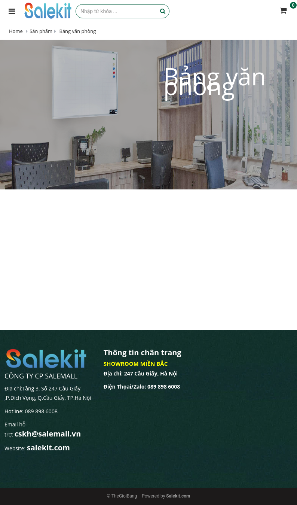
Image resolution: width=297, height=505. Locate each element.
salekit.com (48, 447)
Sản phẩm (41, 31)
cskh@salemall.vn (48, 434)
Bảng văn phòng (77, 31)
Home (16, 31)
